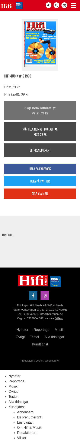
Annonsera (25, 412)
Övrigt (20, 337)
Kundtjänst (40, 344)
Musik (59, 329)
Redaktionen (26, 433)
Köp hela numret (40, 111)
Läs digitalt (25, 422)
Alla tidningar (54, 337)
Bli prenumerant (40, 150)
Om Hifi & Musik (29, 427)
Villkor (59, 318)
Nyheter (22, 329)
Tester (34, 337)
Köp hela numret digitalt (40, 132)
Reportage (41, 329)
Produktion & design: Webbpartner (40, 360)
